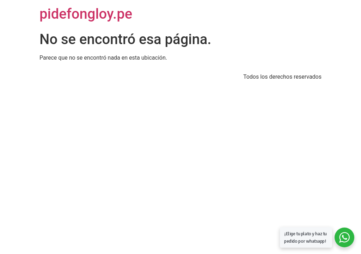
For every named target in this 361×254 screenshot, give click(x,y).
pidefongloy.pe (85, 14)
